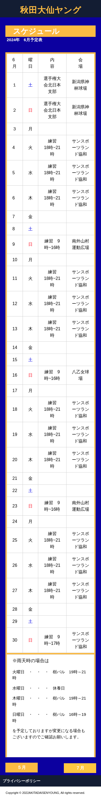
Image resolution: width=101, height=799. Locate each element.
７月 (80, 768)
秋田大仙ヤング (50, 9)
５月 (21, 767)
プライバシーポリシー (21, 781)
